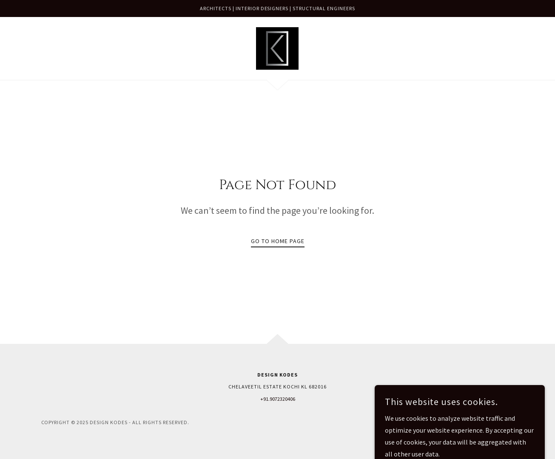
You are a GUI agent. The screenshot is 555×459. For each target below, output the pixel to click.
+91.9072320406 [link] (277, 399)
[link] (277, 47)
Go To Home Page (278, 241)
